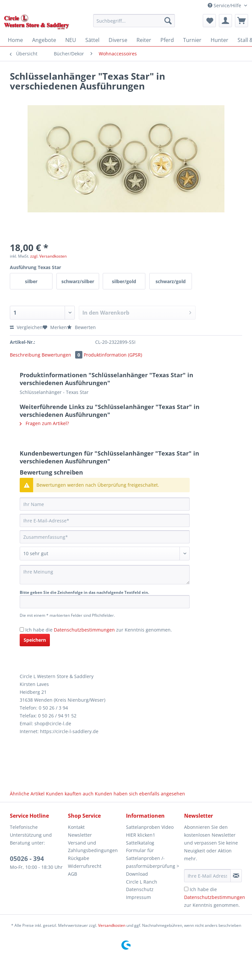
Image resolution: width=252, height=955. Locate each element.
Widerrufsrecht (84, 866)
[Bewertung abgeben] (105, 553)
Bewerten (81, 327)
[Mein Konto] (225, 20)
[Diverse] (118, 40)
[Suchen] (168, 20)
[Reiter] (144, 40)
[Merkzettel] (209, 20)
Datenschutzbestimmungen (84, 630)
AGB (72, 874)
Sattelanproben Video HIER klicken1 (150, 831)
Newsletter (80, 835)
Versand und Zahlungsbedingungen (93, 847)
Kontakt (76, 827)
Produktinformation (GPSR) (113, 355)
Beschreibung (25, 355)
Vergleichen (26, 327)
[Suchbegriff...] (134, 20)
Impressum (138, 897)
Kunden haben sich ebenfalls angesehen (140, 793)
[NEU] (71, 40)
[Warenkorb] (241, 20)
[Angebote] (44, 40)
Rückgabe (78, 858)
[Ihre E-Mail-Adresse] (105, 520)
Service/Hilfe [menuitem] (225, 5)
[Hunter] (219, 40)
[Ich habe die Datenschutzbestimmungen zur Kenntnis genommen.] (22, 629)
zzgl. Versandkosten (48, 256)
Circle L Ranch (141, 882)
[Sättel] (92, 40)
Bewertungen (63, 355)
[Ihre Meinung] (105, 574)
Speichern (35, 640)
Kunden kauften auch (70, 793)
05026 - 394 (27, 858)
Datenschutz (140, 889)
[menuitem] (134, 23)
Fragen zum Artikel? (44, 423)
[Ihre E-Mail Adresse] (207, 875)
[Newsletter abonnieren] (236, 875)
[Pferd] (167, 40)
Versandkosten (111, 925)
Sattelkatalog (140, 843)
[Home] (15, 40)
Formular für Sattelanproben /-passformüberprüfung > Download (152, 862)
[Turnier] (192, 40)
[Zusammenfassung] (105, 536)
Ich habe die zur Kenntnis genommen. (98, 630)
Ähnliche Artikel (27, 793)
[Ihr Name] (105, 504)
